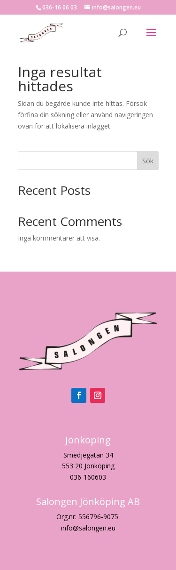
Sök (147, 160)
